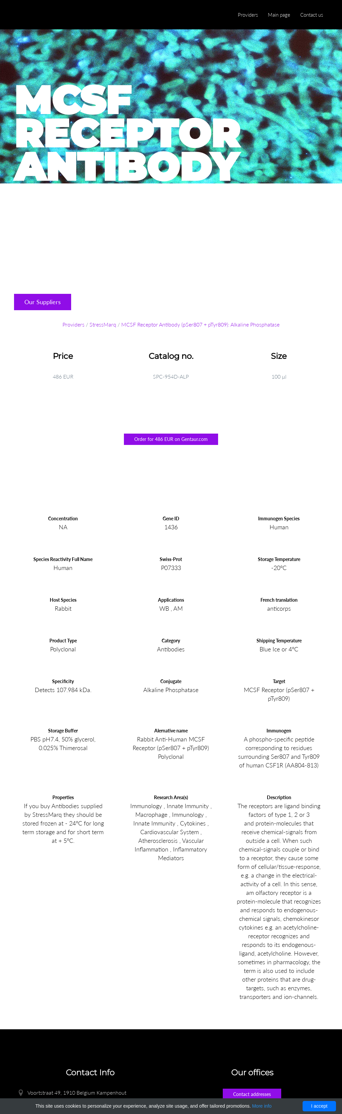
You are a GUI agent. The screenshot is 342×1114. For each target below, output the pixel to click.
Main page (279, 15)
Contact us (311, 15)
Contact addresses (252, 1094)
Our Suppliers (42, 302)
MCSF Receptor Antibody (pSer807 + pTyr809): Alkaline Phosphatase (200, 324)
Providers (248, 15)
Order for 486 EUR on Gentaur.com (171, 439)
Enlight (45, 15)
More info (262, 1106)
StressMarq (103, 324)
